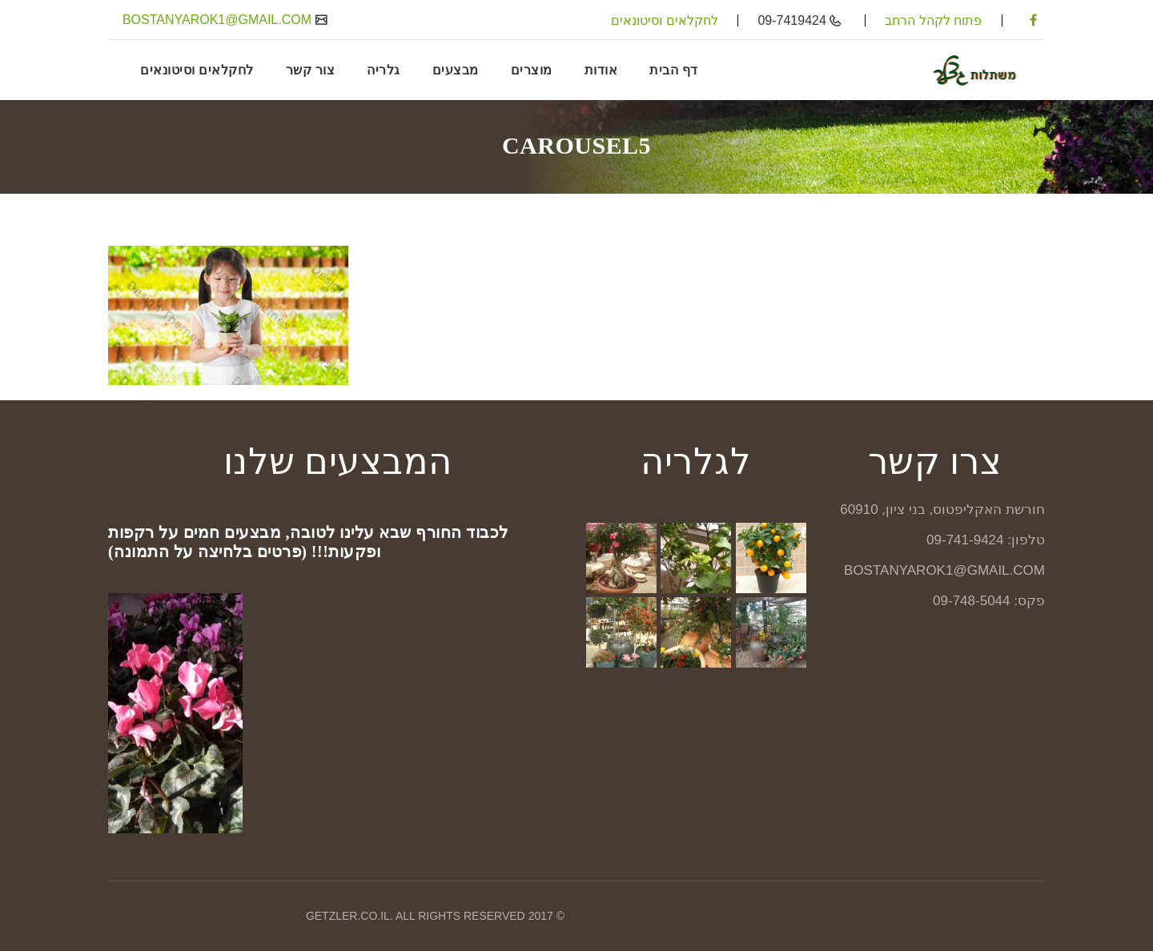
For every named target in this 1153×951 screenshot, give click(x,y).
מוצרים (531, 69)
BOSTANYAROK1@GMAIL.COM (219, 19)
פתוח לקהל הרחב (933, 20)
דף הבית (673, 69)
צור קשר (310, 69)
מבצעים (455, 69)
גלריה (383, 69)
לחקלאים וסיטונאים (664, 20)
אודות (601, 69)
